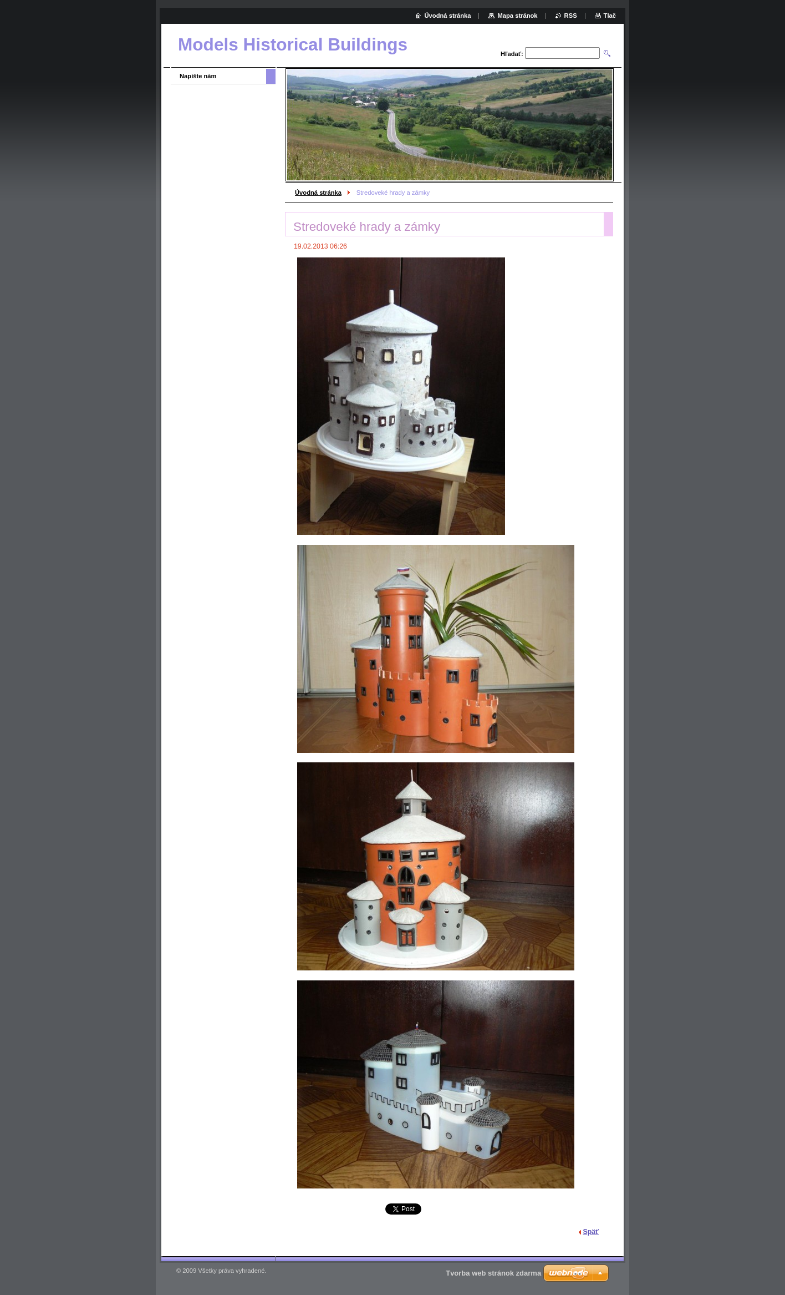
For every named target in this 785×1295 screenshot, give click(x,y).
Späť (591, 1232)
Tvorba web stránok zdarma (493, 1273)
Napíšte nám (198, 76)
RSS (570, 15)
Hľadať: (512, 53)
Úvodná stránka (318, 192)
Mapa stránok (517, 15)
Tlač (610, 15)
